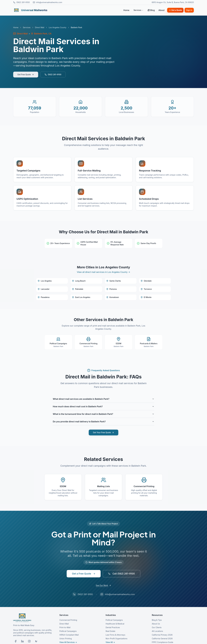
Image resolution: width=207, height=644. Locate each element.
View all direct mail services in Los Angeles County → (103, 272)
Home (126, 10)
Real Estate (110, 631)
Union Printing (65, 638)
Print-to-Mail (64, 627)
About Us (156, 624)
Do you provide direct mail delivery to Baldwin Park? (103, 421)
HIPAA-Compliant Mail (69, 635)
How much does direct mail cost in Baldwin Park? (103, 406)
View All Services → (68, 642)
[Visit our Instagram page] (29, 641)
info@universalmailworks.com (47, 2)
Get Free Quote (25, 74)
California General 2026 (162, 638)
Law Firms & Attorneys (115, 635)
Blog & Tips (157, 620)
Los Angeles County (57, 27)
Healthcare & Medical (115, 624)
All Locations (157, 631)
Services (138, 10)
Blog (151, 10)
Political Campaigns (68, 631)
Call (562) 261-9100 (121, 573)
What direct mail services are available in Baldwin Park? (103, 399)
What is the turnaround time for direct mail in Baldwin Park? (103, 414)
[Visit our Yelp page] (36, 641)
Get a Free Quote (83, 573)
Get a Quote (175, 10)
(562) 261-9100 (21, 2)
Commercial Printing (68, 620)
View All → (110, 642)
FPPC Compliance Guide (162, 642)
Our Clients (156, 627)
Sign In (189, 10)
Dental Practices (113, 627)
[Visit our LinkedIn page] (22, 641)
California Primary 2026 (162, 635)
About (161, 10)
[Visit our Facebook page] (15, 641)
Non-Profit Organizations (116, 638)
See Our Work (103, 585)
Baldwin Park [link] (76, 27)
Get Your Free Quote (103, 432)
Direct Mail (39, 27)
